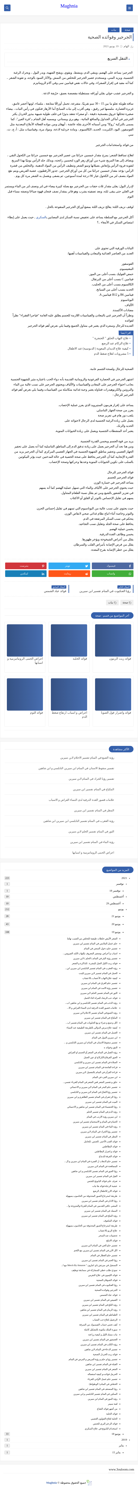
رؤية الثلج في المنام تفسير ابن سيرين (100, 1304)
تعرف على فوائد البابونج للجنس (102, 1181)
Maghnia (69, 6)
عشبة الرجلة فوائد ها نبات (104, 1186)
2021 (124, 878)
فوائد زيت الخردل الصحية (105, 1354)
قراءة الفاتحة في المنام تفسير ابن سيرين (98, 1067)
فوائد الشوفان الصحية (107, 1280)
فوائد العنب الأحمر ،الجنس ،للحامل (100, 1141)
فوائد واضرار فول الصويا (116, 712)
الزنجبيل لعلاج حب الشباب (105, 1319)
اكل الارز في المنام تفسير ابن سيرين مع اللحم (95, 1250)
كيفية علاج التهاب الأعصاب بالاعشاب (99, 978)
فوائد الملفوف (110, 1220)
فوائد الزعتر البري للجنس (105, 1423)
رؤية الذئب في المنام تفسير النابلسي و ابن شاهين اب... (91, 1003)
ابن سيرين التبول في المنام (104, 1037)
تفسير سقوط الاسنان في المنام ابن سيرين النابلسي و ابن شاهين (76, 768)
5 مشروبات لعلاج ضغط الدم (111, 353)
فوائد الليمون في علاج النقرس (102, 1275)
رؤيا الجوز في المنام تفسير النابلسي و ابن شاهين (94, 1171)
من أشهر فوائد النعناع (107, 1408)
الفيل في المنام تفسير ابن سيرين (101, 1176)
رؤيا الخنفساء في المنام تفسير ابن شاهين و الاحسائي (92, 1106)
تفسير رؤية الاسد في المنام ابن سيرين (99, 988)
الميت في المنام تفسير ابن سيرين (101, 1102)
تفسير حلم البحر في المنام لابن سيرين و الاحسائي (93, 1087)
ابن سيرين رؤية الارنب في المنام (102, 1116)
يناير (121, 1445)
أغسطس (118, 896)
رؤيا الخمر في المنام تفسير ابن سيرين (100, 1260)
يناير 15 (116, 1452)
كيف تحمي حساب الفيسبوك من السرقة (98, 1324)
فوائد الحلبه (80, 658)
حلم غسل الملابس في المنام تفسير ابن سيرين (95, 943)
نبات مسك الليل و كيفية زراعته (102, 1334)
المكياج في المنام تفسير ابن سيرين (93, 789)
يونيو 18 (116, 1433)
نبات (113, 29)
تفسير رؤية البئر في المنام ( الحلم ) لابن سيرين (95, 958)
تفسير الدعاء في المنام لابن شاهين (100, 1349)
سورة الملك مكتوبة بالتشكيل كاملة (100, 1329)
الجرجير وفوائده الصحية (106, 1290)
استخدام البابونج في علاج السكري (101, 1428)
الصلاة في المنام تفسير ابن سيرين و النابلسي (95, 1062)
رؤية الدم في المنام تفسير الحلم (102, 1111)
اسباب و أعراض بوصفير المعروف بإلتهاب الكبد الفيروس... (90, 953)
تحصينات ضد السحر (108, 1235)
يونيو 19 (116, 932)
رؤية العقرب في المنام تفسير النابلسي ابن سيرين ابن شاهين (78, 821)
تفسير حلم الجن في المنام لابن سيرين (99, 1245)
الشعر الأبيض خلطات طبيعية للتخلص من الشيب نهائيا (92, 938)
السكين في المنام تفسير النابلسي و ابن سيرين (95, 1394)
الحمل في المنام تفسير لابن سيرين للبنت (98, 973)
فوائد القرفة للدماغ (108, 1156)
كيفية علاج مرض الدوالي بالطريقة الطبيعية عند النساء (92, 1027)
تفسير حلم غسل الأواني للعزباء (102, 1379)
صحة (127, 29)
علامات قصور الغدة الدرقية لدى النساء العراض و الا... (92, 1008)
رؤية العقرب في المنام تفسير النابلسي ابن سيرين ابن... (91, 968)
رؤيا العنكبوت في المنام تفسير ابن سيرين (98, 1285)
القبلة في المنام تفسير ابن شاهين (101, 1364)
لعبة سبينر (112, 1403)
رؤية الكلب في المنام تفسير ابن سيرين (99, 1344)
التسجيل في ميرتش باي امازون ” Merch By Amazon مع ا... (89, 1265)
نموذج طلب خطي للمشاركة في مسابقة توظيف (94, 1270)
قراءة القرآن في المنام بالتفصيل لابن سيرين (97, 1072)
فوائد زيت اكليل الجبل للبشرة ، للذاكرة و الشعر (94, 963)
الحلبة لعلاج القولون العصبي (104, 1418)
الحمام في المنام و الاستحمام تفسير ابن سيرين (95, 1121)
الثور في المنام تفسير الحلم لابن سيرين (91, 831)
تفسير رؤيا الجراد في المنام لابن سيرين (91, 778)
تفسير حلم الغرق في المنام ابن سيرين (99, 983)
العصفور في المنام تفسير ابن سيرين (100, 1339)
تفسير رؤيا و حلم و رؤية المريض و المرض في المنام (93, 1359)
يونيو (121, 909)
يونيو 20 (116, 924)
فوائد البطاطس (109, 1146)
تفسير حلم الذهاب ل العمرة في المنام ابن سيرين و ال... (90, 1161)
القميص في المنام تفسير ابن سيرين (100, 1300)
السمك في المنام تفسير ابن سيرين (100, 1210)
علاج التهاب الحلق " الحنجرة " (111, 338)
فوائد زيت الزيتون (120, 658)
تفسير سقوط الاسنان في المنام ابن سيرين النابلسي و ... (90, 1042)
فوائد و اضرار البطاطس (106, 1151)
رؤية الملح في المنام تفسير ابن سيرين (99, 1215)
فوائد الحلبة (111, 1413)
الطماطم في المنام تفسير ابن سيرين (99, 1314)
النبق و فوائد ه (110, 1047)
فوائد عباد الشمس (109, 1295)
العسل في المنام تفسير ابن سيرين (101, 1032)
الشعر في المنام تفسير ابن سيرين (101, 1369)
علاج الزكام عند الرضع (115, 343)
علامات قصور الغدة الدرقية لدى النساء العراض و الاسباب (81, 799)
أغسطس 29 (113, 903)
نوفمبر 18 (115, 890)
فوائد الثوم (36, 712)
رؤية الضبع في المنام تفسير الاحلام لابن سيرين (87, 757)
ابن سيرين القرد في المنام (105, 1077)
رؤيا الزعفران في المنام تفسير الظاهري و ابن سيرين (92, 1097)
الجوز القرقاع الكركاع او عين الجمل (100, 1057)
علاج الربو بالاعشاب (108, 1230)
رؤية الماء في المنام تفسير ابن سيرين (92, 842)
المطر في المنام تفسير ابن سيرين (94, 810)
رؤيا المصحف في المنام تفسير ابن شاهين (98, 1389)
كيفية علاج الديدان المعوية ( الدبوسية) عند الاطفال (98, 348)
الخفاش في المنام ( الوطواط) (103, 1384)
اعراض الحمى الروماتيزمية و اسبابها (93, 852)
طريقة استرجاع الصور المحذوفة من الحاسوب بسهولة (92, 1196)
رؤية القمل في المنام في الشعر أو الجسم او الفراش (92, 1052)
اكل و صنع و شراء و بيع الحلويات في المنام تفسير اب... (92, 1022)
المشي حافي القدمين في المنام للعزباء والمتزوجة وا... (92, 1205)
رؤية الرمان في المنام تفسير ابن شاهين (99, 1309)
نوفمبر (120, 883)
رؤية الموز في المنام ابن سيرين (102, 1399)
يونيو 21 (116, 916)
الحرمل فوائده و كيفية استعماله (102, 1374)
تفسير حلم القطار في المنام (104, 1255)
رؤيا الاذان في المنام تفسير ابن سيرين (100, 1201)
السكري (41, 217)
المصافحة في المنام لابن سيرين (102, 1166)
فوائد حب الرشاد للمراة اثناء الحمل (100, 998)
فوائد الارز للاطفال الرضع (105, 1191)
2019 (124, 1439)
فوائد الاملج (111, 1240)
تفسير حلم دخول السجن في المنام (100, 948)
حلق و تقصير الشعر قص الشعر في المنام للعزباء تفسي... (90, 1082)
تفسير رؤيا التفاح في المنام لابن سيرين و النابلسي (93, 1092)
